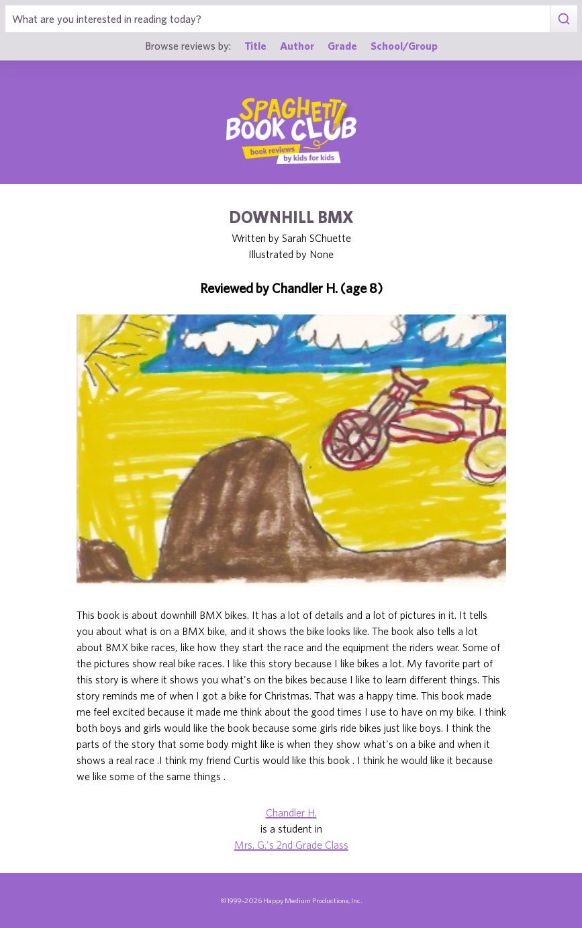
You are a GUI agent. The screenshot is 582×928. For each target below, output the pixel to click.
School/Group (404, 46)
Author (297, 46)
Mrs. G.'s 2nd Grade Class (291, 845)
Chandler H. (291, 812)
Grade (342, 46)
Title (255, 46)
